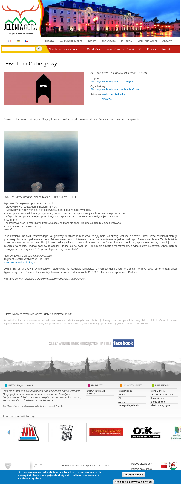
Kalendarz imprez (70, 41)
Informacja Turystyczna (161, 394)
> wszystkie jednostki (128, 405)
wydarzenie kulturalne (113, 94)
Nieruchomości (147, 41)
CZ (26, 41)
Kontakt (166, 49)
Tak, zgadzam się (133, 474)
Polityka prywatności (141, 464)
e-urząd (53, 55)
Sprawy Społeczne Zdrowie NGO (123, 49)
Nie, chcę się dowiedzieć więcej (133, 481)
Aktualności (55, 49)
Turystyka (109, 41)
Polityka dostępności (141, 469)
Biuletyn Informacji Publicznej (95, 392)
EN (9, 41)
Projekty (151, 49)
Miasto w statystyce (160, 405)
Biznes (92, 41)
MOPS (121, 394)
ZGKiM (121, 401)
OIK (120, 398)
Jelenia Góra (70, 49)
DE (18, 41)
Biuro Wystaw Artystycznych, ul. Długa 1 (111, 81)
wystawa (107, 99)
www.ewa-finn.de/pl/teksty (19, 262)
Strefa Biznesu (157, 391)
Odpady (167, 41)
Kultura (126, 41)
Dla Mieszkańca (91, 49)
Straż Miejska (125, 391)
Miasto (49, 41)
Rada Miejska (157, 398)
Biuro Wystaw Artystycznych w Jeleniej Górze (114, 89)
